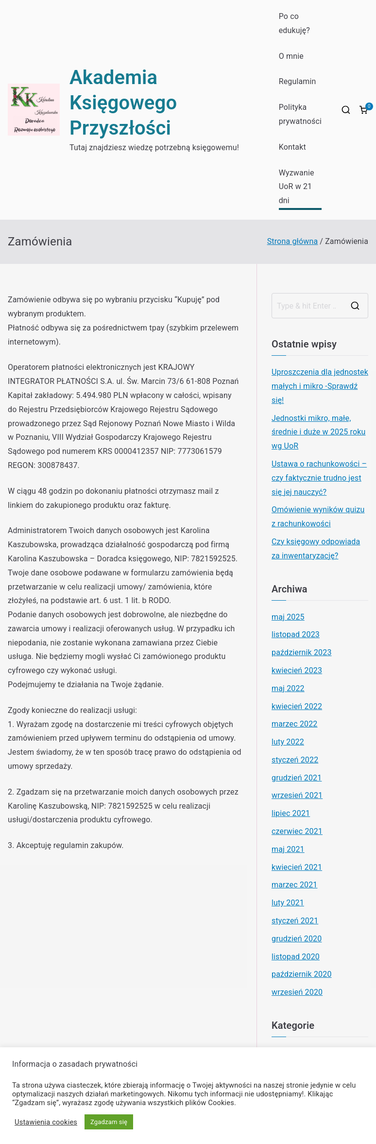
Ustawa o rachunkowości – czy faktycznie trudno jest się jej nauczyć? (319, 478)
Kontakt (292, 147)
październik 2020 (302, 974)
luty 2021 (288, 902)
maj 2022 (288, 688)
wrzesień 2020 (297, 992)
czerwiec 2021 (297, 831)
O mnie (291, 56)
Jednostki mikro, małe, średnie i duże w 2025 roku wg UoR (319, 432)
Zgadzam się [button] (108, 1122)
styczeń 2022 (295, 759)
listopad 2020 (296, 956)
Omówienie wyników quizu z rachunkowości (318, 516)
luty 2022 (288, 741)
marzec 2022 (295, 723)
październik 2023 (302, 652)
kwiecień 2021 (297, 867)
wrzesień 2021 (297, 795)
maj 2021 (288, 849)
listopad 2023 (296, 634)
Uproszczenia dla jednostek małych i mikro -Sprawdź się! (320, 386)
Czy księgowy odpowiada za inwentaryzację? (316, 548)
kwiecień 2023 (297, 670)
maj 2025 (288, 617)
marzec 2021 (295, 884)
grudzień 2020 (297, 938)
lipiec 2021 (291, 813)
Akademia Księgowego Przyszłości (123, 102)
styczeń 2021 (295, 920)
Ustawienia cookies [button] (46, 1122)
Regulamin (297, 81)
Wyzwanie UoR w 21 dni (296, 187)
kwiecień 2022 (297, 706)
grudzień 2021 (297, 777)
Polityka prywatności (300, 114)
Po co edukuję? (294, 23)
